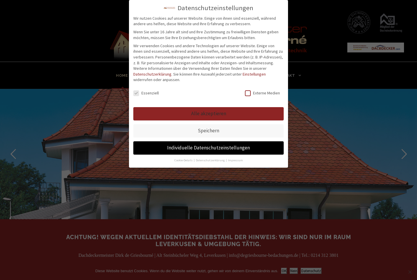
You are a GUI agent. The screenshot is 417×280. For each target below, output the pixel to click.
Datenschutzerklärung (152, 74)
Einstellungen (254, 74)
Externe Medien (262, 93)
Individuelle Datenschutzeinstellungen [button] (208, 147)
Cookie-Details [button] (183, 160)
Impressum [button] (235, 160)
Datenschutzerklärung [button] (210, 160)
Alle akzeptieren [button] (208, 113)
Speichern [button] (208, 130)
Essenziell (146, 93)
